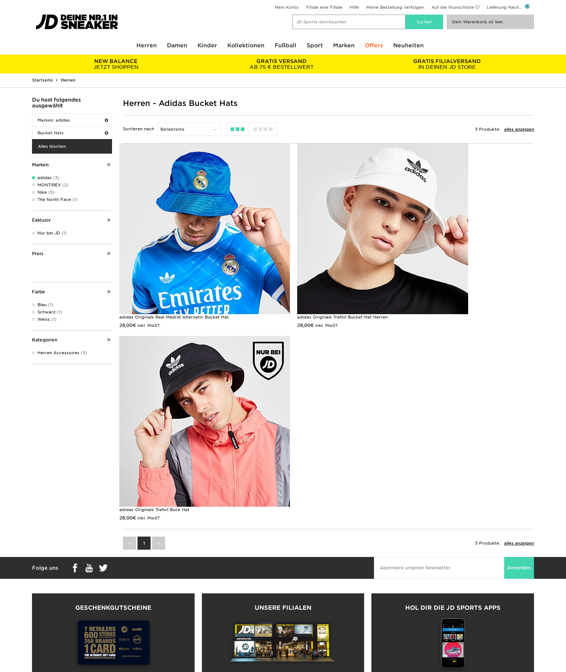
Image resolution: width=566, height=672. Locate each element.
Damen (177, 45)
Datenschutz (421, 607)
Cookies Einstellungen (432, 622)
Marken (344, 45)
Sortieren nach (138, 128)
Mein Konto (287, 7)
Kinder (207, 45)
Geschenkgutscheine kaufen (113, 519)
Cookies (417, 614)
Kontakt (166, 614)
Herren (146, 45)
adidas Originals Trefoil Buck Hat (443, 283)
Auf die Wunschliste (452, 7)
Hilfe (354, 7)
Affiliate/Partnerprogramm (311, 614)
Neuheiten (408, 45)
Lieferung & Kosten (52, 591)
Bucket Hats (72, 132)
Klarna (38, 630)
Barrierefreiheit (424, 630)
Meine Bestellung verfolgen (395, 7)
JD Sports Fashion (302, 607)
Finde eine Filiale (324, 7)
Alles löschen (52, 146)
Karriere (291, 591)
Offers (374, 45)
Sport (315, 45)
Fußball (285, 45)
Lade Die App (46, 637)
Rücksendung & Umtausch (186, 599)
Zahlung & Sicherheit (54, 607)
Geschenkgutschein (52, 622)
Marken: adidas (72, 120)
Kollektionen (245, 45)
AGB (413, 591)
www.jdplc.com (93, 666)
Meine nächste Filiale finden (283, 531)
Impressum (420, 599)
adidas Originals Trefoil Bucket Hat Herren (308, 283)
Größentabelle (47, 599)
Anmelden (519, 382)
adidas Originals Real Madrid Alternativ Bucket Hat (174, 283)
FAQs (163, 591)
